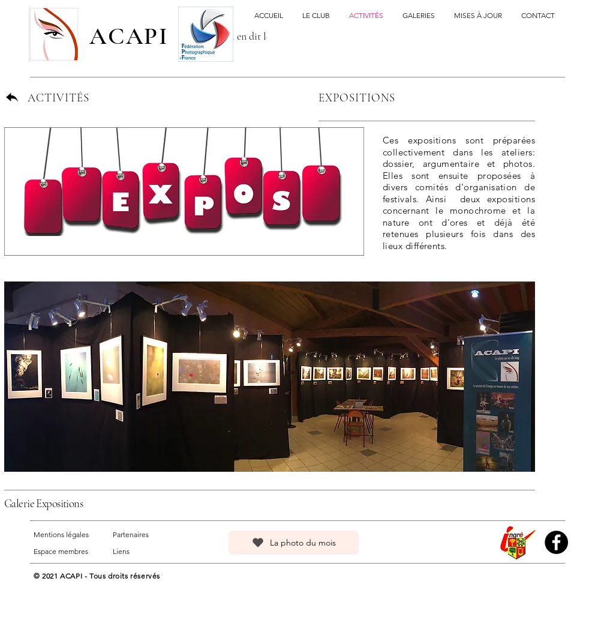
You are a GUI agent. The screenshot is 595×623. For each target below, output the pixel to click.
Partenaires (131, 534)
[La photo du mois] (294, 543)
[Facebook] (556, 542)
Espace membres (61, 551)
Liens (121, 551)
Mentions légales (61, 534)
